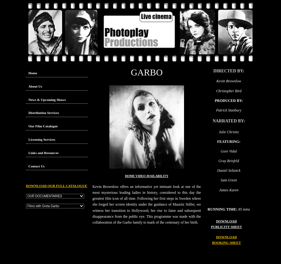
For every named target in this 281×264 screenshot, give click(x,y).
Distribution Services (44, 113)
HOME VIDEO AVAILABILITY (147, 176)
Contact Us (37, 166)
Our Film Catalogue (43, 126)
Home (33, 73)
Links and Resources (44, 153)
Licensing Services (42, 139)
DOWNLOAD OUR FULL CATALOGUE (56, 186)
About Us (35, 86)
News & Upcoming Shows (47, 100)
